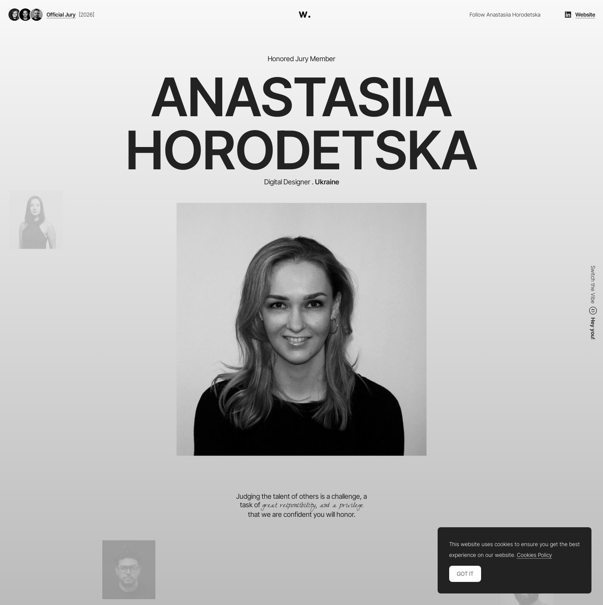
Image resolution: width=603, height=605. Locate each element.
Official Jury (61, 14)
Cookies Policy (534, 555)
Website (585, 14)
